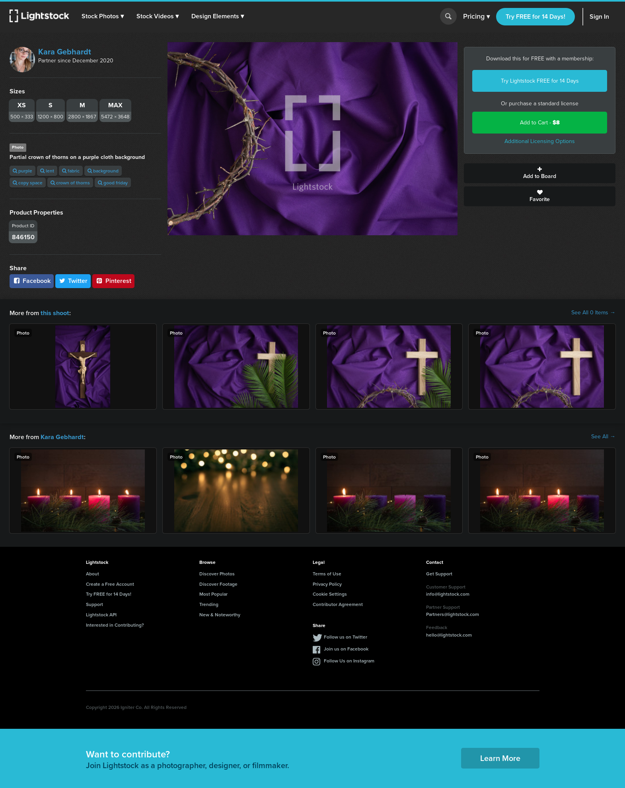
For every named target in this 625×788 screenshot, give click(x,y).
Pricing (476, 16)
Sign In (599, 16)
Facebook (32, 280)
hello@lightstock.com (449, 634)
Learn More (500, 757)
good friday (113, 182)
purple (22, 170)
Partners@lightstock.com (452, 613)
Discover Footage (218, 583)
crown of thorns (70, 182)
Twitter (73, 280)
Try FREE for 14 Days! (535, 16)
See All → (603, 436)
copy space (28, 182)
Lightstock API (101, 613)
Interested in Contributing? (115, 624)
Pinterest (113, 280)
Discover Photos (217, 572)
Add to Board (539, 173)
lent (47, 170)
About (92, 572)
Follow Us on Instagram (349, 659)
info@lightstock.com (447, 593)
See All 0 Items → (593, 313)
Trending (208, 603)
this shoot (54, 312)
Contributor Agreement (338, 603)
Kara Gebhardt (64, 52)
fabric (71, 170)
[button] (103, 16)
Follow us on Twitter (345, 636)
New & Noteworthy (219, 613)
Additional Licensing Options (539, 141)
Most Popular (213, 593)
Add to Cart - (540, 122)
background (103, 170)
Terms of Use (327, 572)
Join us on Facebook (346, 648)
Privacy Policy (327, 583)
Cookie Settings (330, 593)
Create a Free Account (110, 583)
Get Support (439, 572)
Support (94, 603)
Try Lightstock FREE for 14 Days (540, 81)
